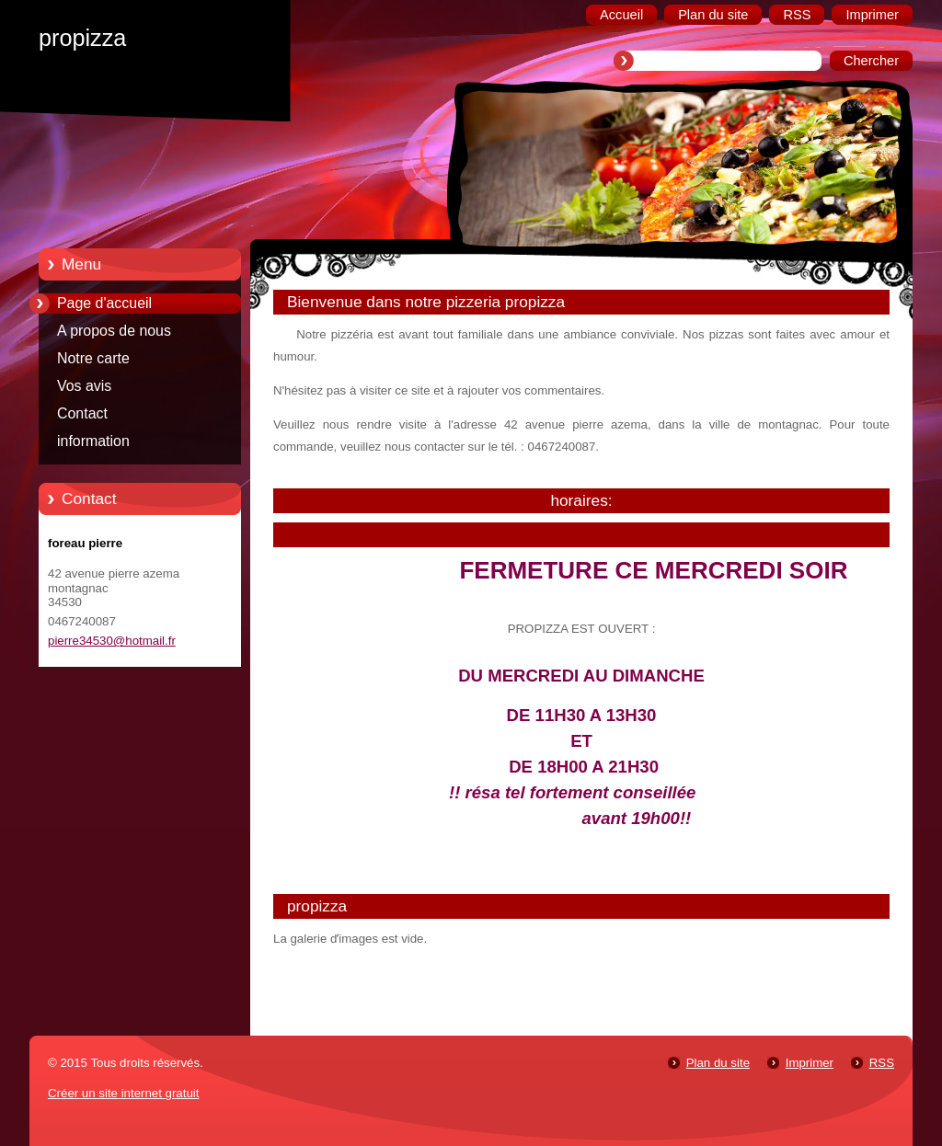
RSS (881, 1063)
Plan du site (718, 1063)
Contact (82, 413)
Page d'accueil (104, 303)
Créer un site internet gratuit (123, 1093)
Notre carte (93, 358)
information (93, 441)
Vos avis (84, 386)
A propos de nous (114, 330)
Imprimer (809, 1063)
